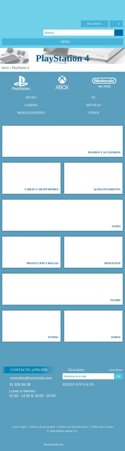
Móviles (93, 105)
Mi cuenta (94, 23)
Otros (93, 112)
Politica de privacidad (42, 426)
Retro (31, 97)
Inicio (5, 67)
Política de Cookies (102, 426)
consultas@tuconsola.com (31, 378)
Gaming (31, 105)
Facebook (4, 32)
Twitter (10, 32)
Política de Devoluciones (72, 426)
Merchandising (31, 112)
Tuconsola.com (62, 418)
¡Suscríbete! (116, 369)
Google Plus (15, 32)
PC (94, 97)
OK (118, 376)
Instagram (21, 32)
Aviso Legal (19, 426)
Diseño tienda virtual (73, 443)
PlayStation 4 (20, 67)
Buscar (118, 33)
